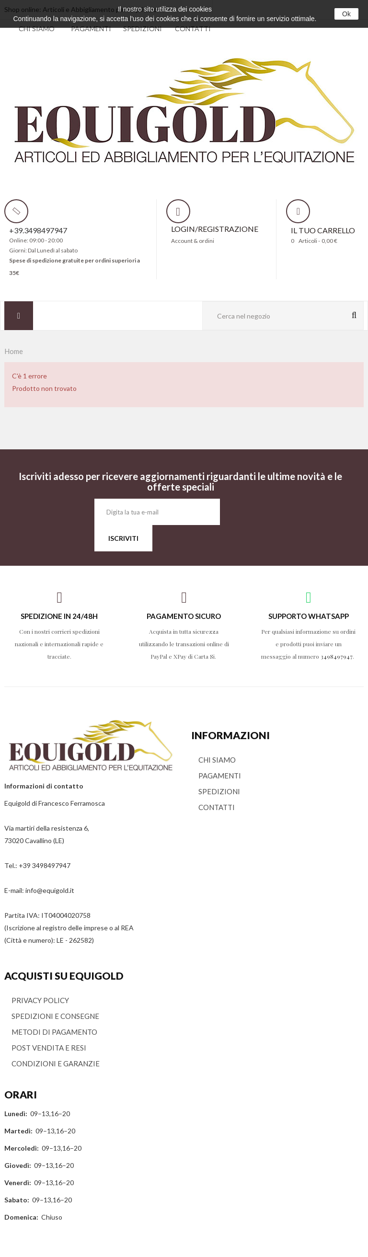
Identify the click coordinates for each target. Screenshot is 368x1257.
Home (13, 351)
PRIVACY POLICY (40, 1000)
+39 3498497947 (44, 865)
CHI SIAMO (37, 28)
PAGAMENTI (91, 28)
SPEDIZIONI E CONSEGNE (55, 1016)
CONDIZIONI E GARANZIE (56, 1063)
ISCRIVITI (123, 538)
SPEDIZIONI (142, 28)
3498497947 (337, 656)
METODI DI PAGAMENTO (54, 1032)
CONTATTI (193, 28)
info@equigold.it (49, 890)
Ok (346, 14)
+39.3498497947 (38, 230)
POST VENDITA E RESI (49, 1047)
